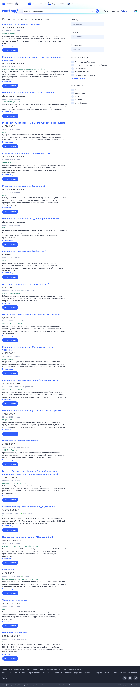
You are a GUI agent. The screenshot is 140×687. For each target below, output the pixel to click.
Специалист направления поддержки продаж (26, 153)
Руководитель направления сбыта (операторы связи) (30, 380)
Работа (124, 11)
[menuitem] (7, 3)
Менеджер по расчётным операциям (21, 24)
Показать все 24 (78, 78)
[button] (35, 41)
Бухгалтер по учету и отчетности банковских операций (31, 314)
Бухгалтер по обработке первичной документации (28, 507)
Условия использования (52, 673)
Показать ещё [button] (8, 46)
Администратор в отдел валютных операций (25, 284)
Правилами (72, 685)
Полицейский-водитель (14, 633)
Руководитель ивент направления (20, 441)
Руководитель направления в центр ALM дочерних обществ (33, 123)
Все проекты (133, 673)
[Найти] (97, 11)
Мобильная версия (9, 673)
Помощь (22, 673)
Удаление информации (73, 673)
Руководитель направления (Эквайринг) (23, 186)
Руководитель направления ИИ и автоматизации (28, 92)
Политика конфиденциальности (97, 673)
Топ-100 (122, 673)
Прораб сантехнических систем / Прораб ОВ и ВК (28, 537)
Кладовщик (8, 570)
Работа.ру (134, 685)
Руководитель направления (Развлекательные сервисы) (32, 410)
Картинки (115, 11)
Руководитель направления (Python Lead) (24, 251)
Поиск (106, 11)
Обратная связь (34, 673)
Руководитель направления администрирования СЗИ (30, 218)
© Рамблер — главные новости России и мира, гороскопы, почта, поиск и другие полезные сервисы (41, 669)
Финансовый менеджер (14, 600)
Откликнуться (10, 50)
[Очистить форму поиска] (93, 11)
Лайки (114, 673)
